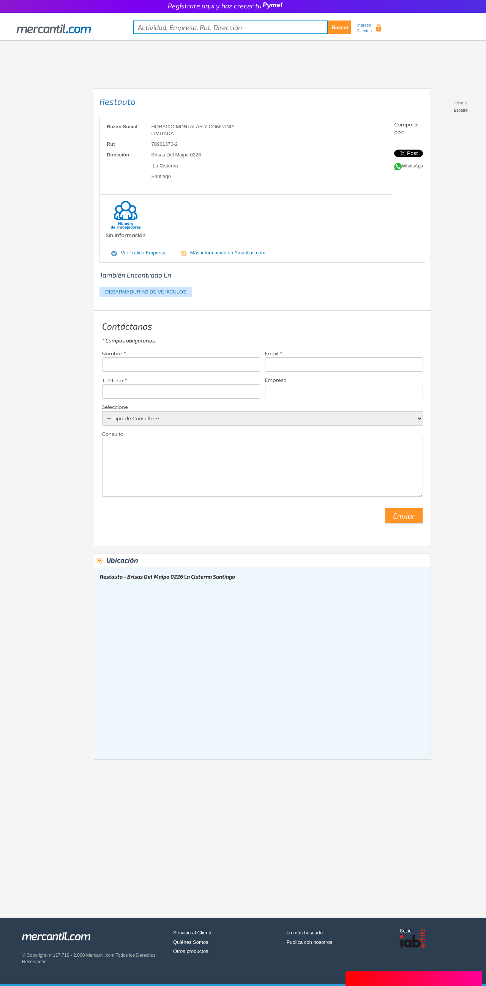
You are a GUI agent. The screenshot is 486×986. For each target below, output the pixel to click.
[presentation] (160, 518)
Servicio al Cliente (193, 933)
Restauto (117, 101)
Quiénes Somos (190, 942)
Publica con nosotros (310, 942)
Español (461, 110)
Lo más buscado (305, 933)
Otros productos (190, 951)
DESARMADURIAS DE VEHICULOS (145, 292)
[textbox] (242, 27)
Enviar (404, 515)
